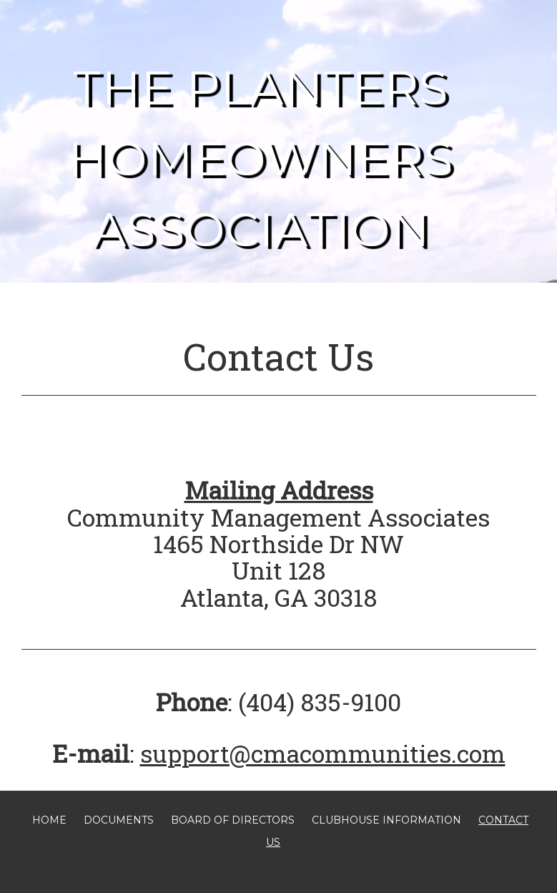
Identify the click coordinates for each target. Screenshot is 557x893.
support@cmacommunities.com (323, 753)
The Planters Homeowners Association (260, 158)
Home (49, 820)
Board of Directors (233, 820)
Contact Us (278, 356)
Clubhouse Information (386, 820)
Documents (119, 820)
